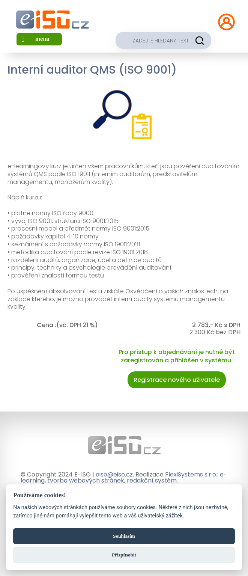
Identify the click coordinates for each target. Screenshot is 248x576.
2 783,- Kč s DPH (216, 325)
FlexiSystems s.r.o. (191, 474)
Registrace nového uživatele (177, 379)
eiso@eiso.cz (114, 474)
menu (42, 39)
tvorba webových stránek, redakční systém (112, 480)
